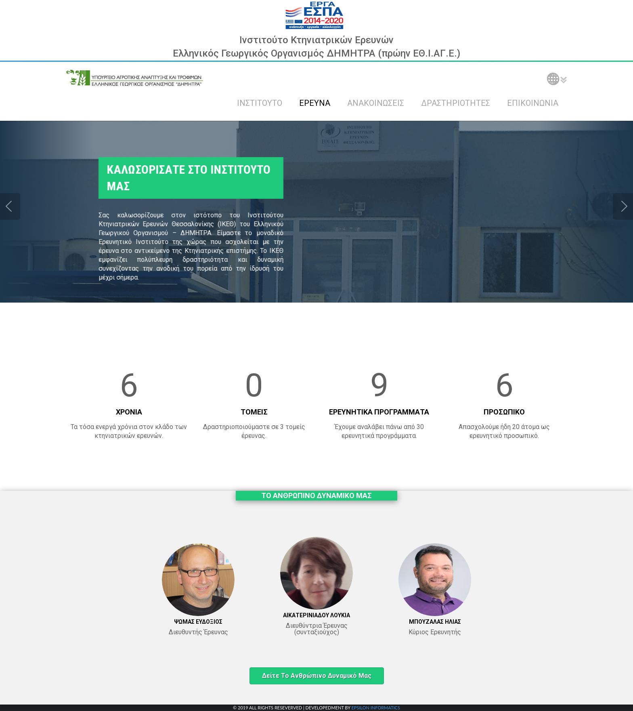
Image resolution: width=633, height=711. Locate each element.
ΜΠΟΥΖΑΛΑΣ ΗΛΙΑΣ (435, 621)
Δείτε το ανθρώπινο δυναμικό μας (316, 675)
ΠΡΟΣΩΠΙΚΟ (504, 412)
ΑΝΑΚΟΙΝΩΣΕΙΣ (375, 103)
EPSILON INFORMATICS (375, 707)
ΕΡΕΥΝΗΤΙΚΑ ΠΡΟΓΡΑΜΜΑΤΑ (379, 412)
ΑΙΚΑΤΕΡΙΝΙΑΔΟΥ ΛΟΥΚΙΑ (316, 615)
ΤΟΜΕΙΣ (254, 412)
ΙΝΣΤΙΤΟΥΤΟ (259, 103)
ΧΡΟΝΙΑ (129, 412)
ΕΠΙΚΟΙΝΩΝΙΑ (532, 103)
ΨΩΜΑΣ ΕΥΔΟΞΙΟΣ (198, 621)
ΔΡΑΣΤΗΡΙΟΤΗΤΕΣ (455, 103)
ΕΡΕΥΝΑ (314, 103)
